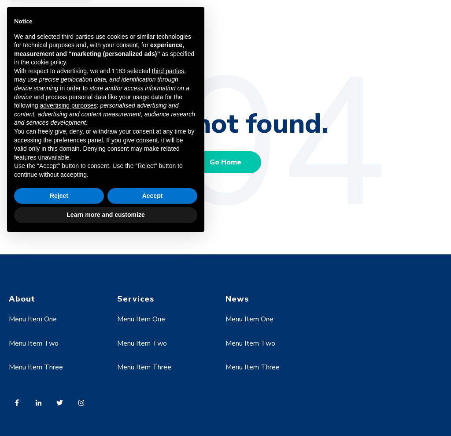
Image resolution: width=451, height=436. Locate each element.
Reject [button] (59, 392)
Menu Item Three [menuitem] (253, 367)
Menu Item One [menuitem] (250, 319)
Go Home (225, 162)
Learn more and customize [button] (105, 411)
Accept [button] (152, 392)
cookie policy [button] (48, 259)
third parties (168, 268)
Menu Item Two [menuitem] (250, 343)
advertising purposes (68, 302)
